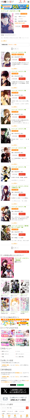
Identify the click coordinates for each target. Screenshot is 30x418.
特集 (16, 411)
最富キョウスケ (22, 16)
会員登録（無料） (6, 365)
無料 (3, 413)
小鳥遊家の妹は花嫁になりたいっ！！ (25, 311)
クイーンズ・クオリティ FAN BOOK (15, 294)
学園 (3, 356)
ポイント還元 (24, 13)
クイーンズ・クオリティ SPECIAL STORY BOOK (5, 294)
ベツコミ (21, 18)
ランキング (10, 411)
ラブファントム (14, 311)
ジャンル (22, 411)
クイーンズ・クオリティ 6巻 (19, 148)
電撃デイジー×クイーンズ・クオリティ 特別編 (25, 294)
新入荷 (3, 411)
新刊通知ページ (18, 372)
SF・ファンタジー (20, 354)
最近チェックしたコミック (13, 413)
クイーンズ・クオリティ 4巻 (19, 109)
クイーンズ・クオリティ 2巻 (19, 71)
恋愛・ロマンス (5, 354)
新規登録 (20, 1)
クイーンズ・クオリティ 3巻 (19, 90)
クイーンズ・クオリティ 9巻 (19, 206)
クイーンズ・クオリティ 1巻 (19, 52)
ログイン (24, 1)
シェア (7, 384)
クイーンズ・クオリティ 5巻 (19, 128)
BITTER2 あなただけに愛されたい (5, 311)
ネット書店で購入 (20, 356)
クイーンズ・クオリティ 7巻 (19, 167)
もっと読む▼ (4, 40)
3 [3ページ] (15, 48)
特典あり (14, 54)
